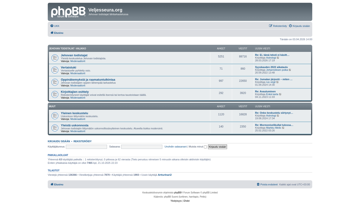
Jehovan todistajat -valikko (67, 48)
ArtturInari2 (165, 174)
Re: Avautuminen (265, 91)
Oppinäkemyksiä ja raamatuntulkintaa (88, 79)
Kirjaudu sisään (59, 141)
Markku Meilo (273, 127)
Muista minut (198, 146)
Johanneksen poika (277, 69)
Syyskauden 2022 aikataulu (271, 67)
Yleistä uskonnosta (74, 125)
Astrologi (271, 57)
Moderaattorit (77, 61)
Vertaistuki (68, 67)
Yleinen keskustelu (74, 113)
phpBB (177, 192)
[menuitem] (54, 26)
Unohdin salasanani (176, 146)
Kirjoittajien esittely (75, 91)
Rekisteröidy (82, 141)
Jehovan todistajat (74, 55)
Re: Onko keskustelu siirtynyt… (274, 112)
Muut (52, 106)
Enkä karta (272, 94)
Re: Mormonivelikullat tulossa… (274, 125)
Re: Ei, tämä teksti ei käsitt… (272, 55)
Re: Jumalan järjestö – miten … (273, 79)
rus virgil (271, 82)
